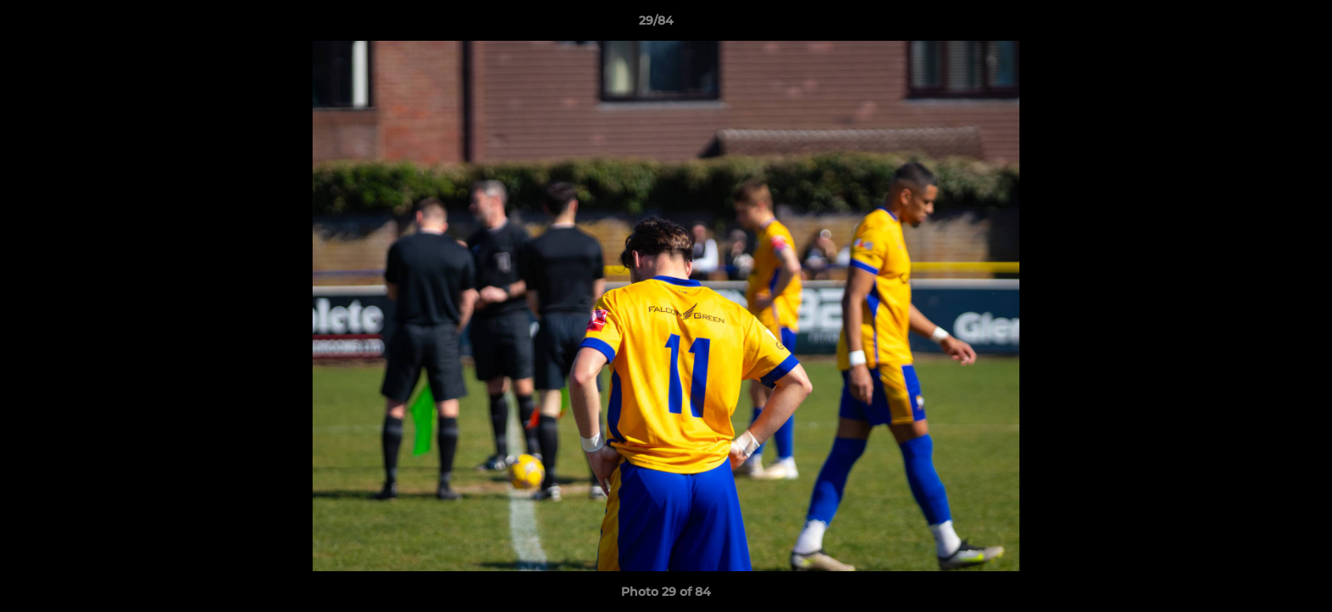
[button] (1260, 24)
